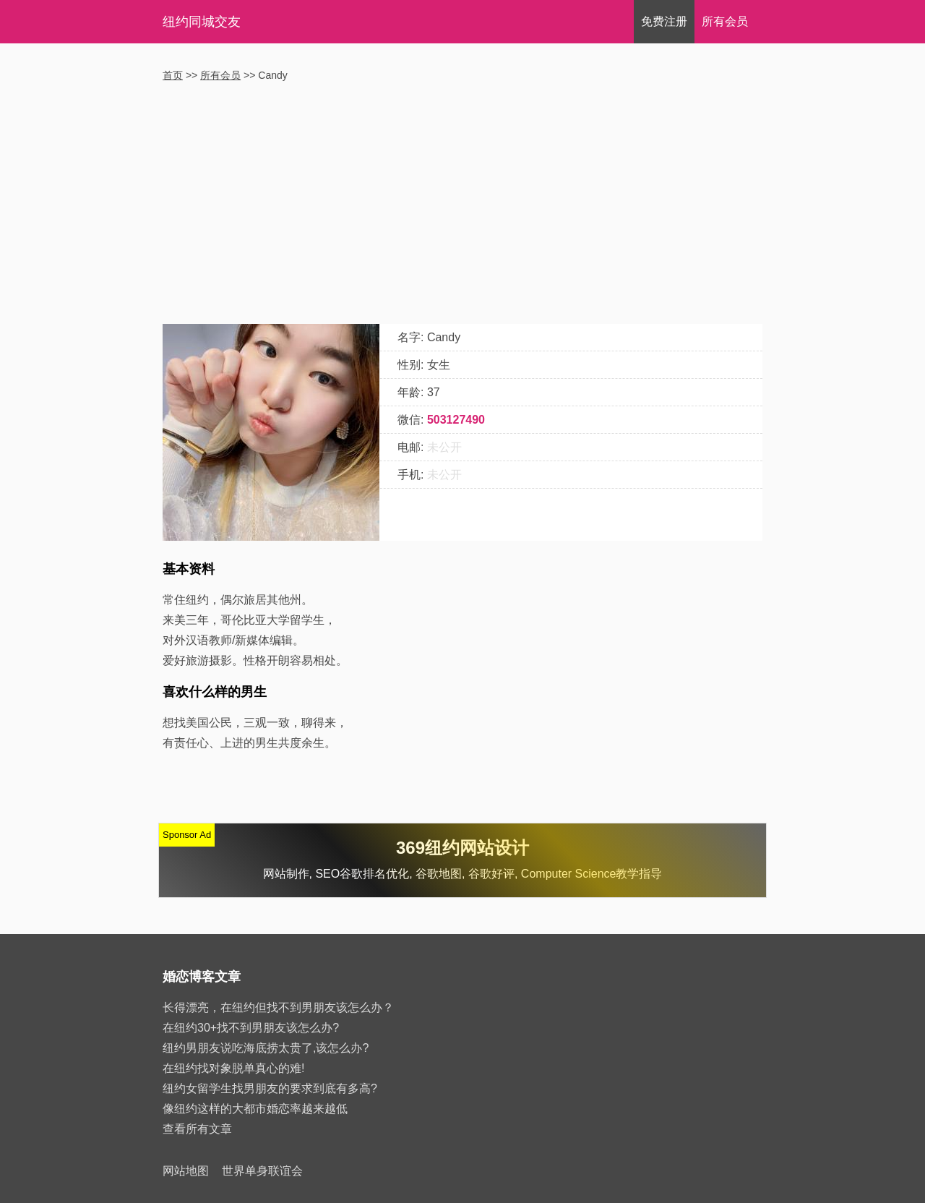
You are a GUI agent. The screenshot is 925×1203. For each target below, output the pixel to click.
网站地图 (186, 1171)
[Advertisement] (462, 204)
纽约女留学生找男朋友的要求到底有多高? (270, 1088)
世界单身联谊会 (262, 1171)
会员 (725, 21)
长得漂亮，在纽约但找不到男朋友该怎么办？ (278, 1007)
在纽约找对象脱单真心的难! (233, 1068)
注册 (664, 21)
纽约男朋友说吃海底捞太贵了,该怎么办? (266, 1048)
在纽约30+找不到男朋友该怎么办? (251, 1028)
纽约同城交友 (202, 21)
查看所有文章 (197, 1129)
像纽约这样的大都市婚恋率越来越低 (255, 1109)
